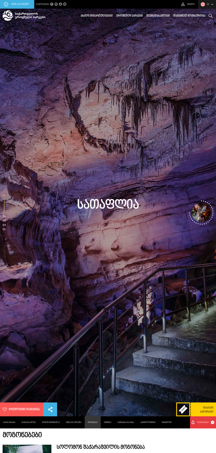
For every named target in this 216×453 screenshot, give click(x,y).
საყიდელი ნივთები (148, 422)
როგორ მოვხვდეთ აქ (51, 422)
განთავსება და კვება (126, 422)
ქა (205, 4)
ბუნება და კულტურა (74, 422)
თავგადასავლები (158, 15)
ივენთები (107, 422)
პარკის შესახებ (9, 422)
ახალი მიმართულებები (97, 15)
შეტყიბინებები (205, 422)
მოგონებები (93, 422)
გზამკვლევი (167, 422)
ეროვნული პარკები (129, 15)
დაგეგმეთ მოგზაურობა (189, 15)
